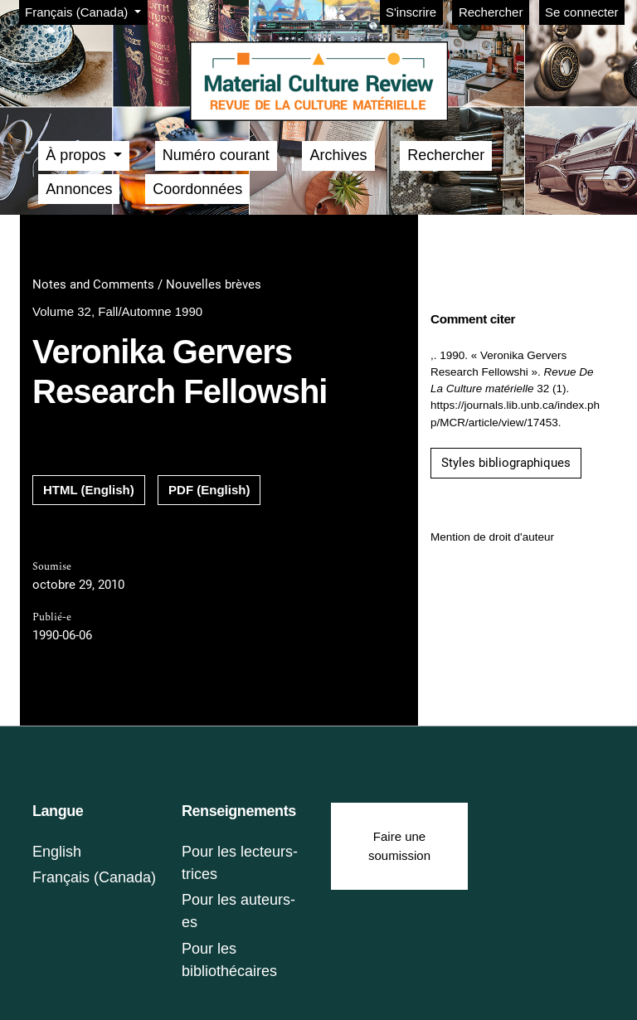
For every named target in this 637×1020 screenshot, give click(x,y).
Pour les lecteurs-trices (240, 862)
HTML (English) (88, 490)
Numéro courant (216, 155)
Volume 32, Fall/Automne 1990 (117, 311)
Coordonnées (197, 189)
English (56, 851)
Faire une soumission (399, 845)
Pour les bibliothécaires (229, 959)
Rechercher (491, 12)
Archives (338, 155)
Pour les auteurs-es (238, 910)
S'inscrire (411, 12)
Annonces (79, 189)
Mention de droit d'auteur (492, 537)
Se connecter (581, 12)
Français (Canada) (86, 10)
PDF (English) (209, 490)
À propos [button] (77, 155)
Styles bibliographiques (506, 462)
